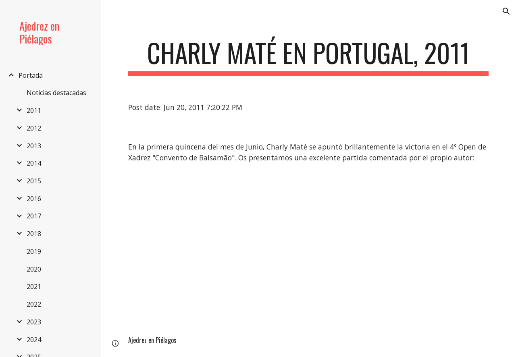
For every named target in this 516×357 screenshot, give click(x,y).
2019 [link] (34, 251)
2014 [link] (34, 163)
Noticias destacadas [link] (56, 92)
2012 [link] (34, 128)
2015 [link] (34, 180)
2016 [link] (34, 198)
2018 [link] (34, 233)
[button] (506, 11)
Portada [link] (31, 75)
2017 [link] (34, 216)
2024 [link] (34, 339)
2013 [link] (34, 145)
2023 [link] (34, 322)
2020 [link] (34, 269)
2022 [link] (34, 304)
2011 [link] (34, 110)
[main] (308, 56)
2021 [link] (34, 286)
